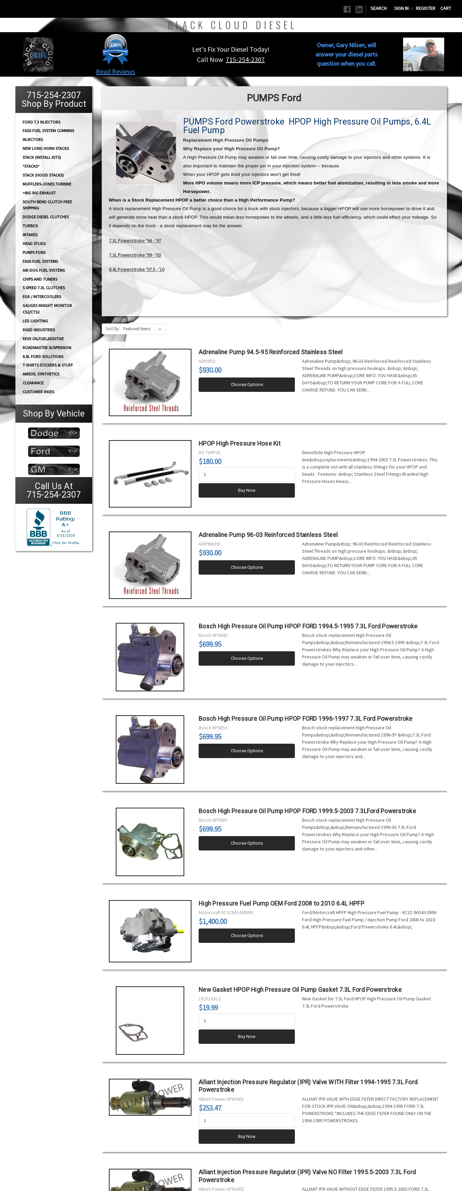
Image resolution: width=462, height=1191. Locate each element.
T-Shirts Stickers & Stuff (48, 365)
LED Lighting (35, 320)
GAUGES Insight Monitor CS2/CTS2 (47, 309)
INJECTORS (33, 139)
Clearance (33, 382)
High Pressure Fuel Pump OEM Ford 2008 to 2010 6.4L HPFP (281, 903)
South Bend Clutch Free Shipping (47, 204)
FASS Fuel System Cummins (48, 130)
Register (425, 8)
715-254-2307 (245, 59)
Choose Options (247, 384)
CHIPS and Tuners (40, 279)
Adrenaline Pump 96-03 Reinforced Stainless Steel (268, 535)
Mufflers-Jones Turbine (47, 184)
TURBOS (30, 225)
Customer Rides (38, 391)
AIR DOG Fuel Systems (44, 270)
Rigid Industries (39, 329)
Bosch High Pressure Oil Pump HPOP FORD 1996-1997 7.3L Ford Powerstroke (306, 718)
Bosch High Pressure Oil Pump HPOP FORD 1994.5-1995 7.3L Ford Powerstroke (308, 626)
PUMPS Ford (34, 252)
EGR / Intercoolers (42, 296)
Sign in (401, 8)
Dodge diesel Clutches (46, 216)
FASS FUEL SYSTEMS (40, 261)
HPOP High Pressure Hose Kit (239, 443)
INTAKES (30, 234)
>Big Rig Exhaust (39, 192)
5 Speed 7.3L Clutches (44, 287)
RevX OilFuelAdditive (43, 338)
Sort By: (112, 329)
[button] (115, 49)
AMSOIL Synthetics (41, 373)
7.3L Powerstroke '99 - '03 (135, 255)
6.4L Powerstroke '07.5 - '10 (136, 269)
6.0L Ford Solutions (43, 356)
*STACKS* (31, 166)
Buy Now (246, 490)
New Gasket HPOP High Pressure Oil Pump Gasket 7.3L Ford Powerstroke (300, 989)
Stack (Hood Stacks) (43, 175)
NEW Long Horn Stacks (46, 148)
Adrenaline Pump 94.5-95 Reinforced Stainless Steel (271, 352)
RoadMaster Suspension (47, 347)
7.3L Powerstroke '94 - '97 (135, 241)
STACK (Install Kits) (42, 157)
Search (379, 8)
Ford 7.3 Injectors (41, 121)
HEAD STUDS (34, 243)
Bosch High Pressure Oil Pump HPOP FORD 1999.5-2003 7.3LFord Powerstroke (307, 811)
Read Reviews (115, 71)
